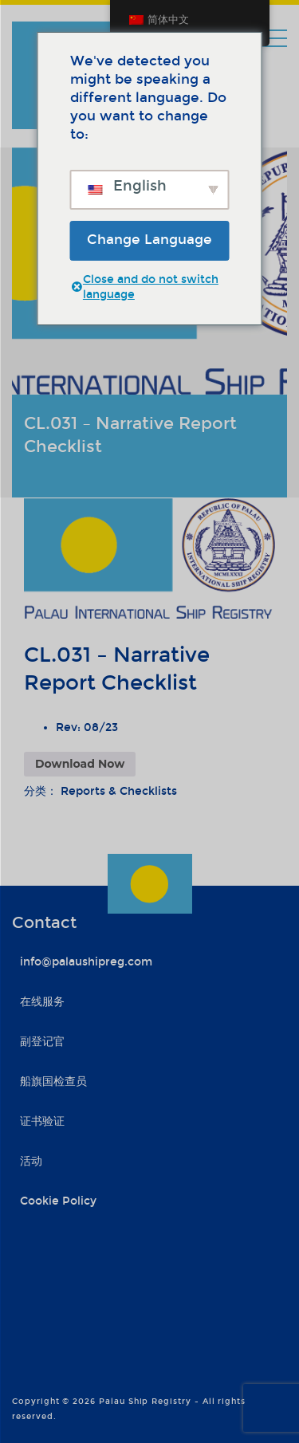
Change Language (149, 239)
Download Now (79, 764)
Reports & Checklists (119, 791)
